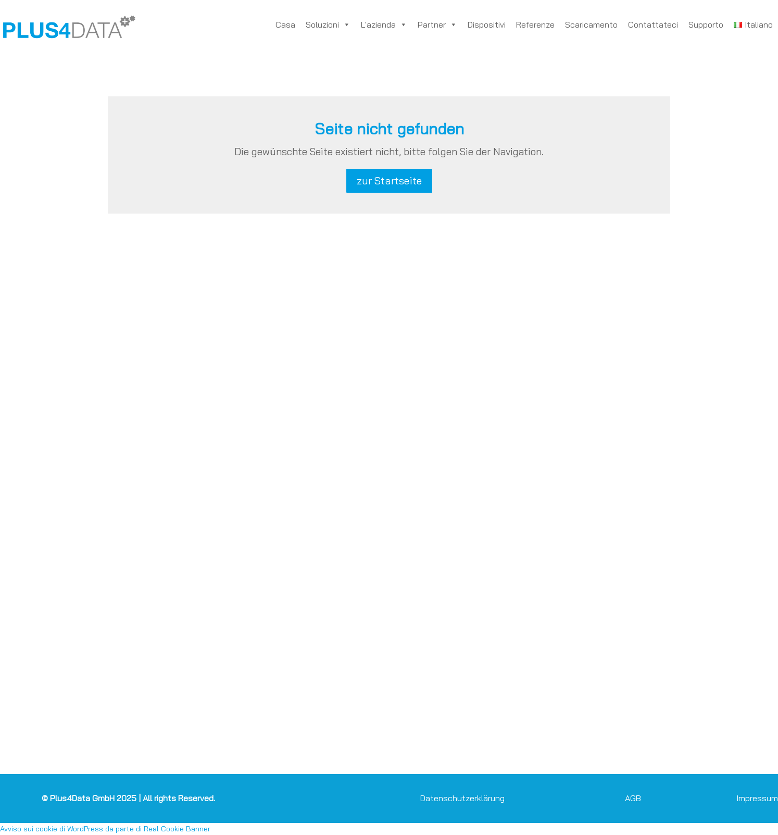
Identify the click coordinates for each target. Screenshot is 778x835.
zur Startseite (389, 180)
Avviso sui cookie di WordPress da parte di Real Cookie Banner (105, 828)
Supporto (705, 24)
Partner (437, 24)
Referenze (535, 24)
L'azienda (384, 24)
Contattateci (653, 24)
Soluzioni (328, 24)
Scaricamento (591, 24)
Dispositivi (487, 24)
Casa (285, 24)
